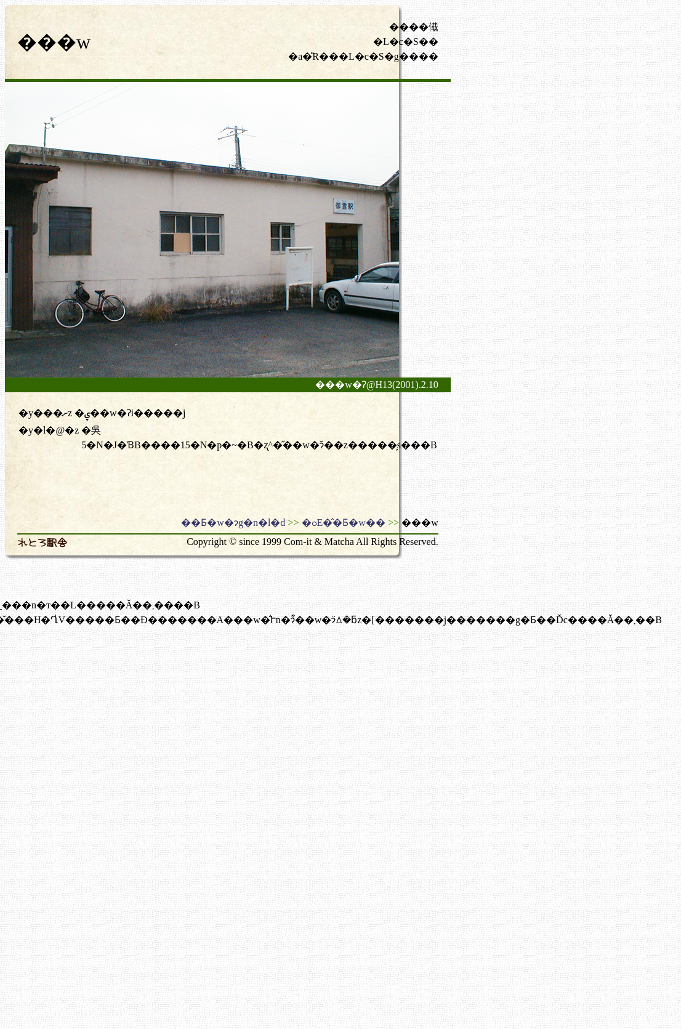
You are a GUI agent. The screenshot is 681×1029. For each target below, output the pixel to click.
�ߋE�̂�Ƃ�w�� (343, 522)
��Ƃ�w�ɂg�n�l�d (233, 522)
